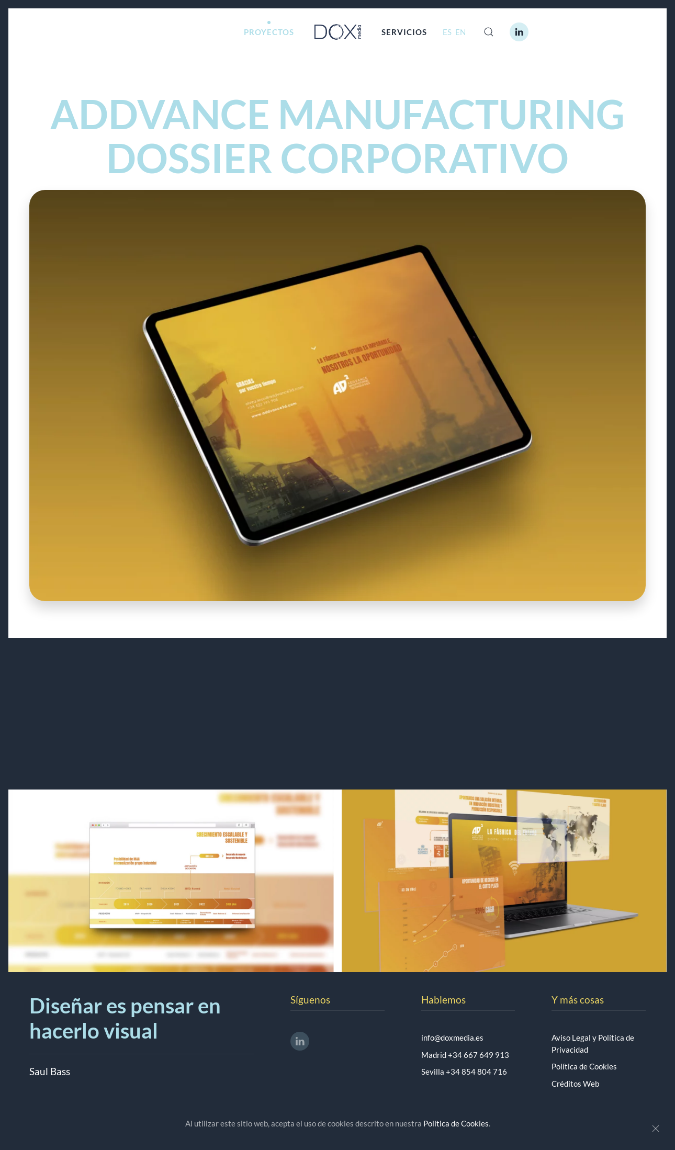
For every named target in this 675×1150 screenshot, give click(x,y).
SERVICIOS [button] (404, 32)
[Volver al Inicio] (338, 31)
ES (448, 32)
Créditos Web (575, 1083)
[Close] (655, 1128)
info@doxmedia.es (452, 1037)
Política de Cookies (584, 1066)
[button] (488, 31)
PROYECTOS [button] (269, 32)
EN (460, 32)
